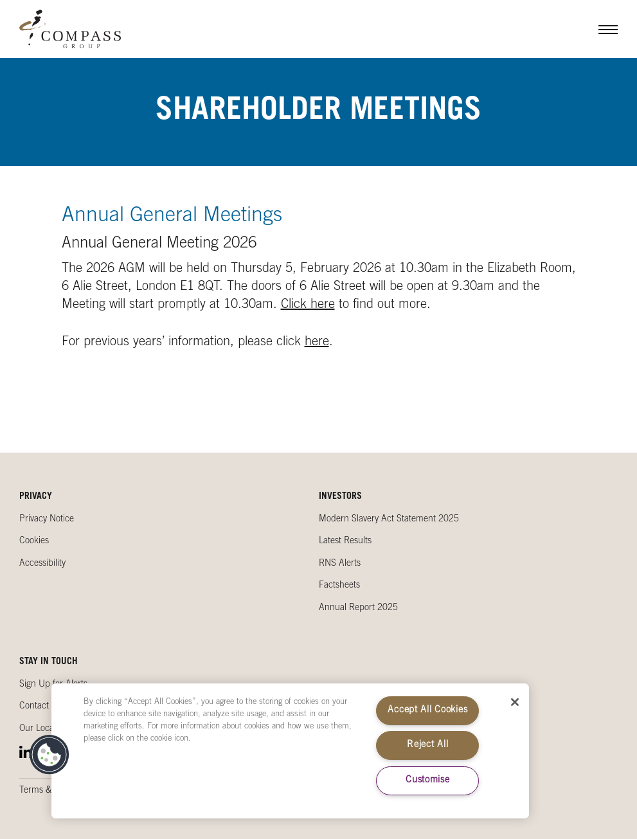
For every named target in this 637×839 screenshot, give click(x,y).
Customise (427, 780)
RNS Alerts (340, 563)
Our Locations (45, 729)
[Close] (515, 702)
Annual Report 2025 (358, 608)
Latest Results (345, 541)
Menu (598, 29)
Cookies (34, 541)
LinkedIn (25, 752)
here (317, 342)
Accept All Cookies (427, 710)
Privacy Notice (46, 519)
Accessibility (42, 563)
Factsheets (339, 585)
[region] (290, 750)
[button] (49, 754)
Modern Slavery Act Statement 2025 (389, 519)
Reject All (427, 745)
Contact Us (40, 706)
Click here (308, 305)
